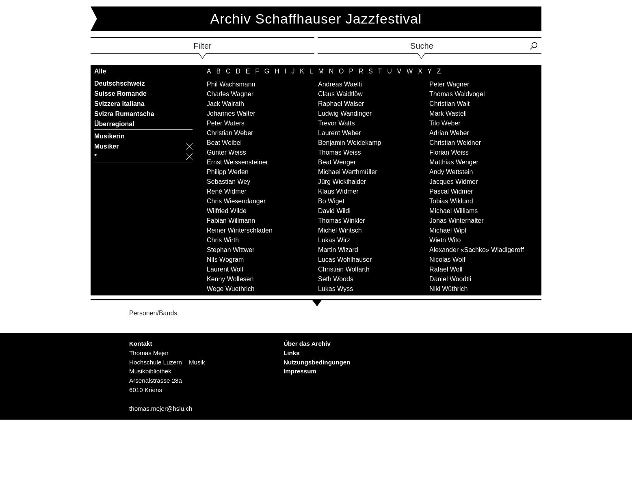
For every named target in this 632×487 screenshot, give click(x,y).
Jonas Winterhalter (456, 220)
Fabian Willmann (231, 220)
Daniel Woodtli (450, 279)
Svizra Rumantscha (124, 113)
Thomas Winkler (341, 220)
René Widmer (227, 191)
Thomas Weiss (339, 152)
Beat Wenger (337, 162)
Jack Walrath (225, 103)
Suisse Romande (120, 93)
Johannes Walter (231, 113)
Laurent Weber (339, 132)
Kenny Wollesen (230, 279)
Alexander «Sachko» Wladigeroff (476, 249)
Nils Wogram (225, 259)
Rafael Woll (446, 269)
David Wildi (334, 210)
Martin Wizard (338, 249)
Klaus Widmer (338, 191)
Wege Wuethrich (231, 288)
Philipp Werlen (228, 171)
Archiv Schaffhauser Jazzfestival (316, 18)
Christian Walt (449, 103)
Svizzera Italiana (119, 103)
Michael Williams (453, 210)
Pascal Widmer (451, 191)
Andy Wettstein (451, 171)
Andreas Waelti (340, 84)
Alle (100, 71)
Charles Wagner (230, 94)
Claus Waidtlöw (340, 94)
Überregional (114, 124)
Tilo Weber (444, 123)
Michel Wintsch (340, 230)
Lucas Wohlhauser (345, 259)
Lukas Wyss (335, 288)
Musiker (106, 146)
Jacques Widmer (453, 181)
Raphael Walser (341, 103)
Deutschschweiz (119, 83)
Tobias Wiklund (451, 201)
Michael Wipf (448, 230)
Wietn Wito (445, 240)
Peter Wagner (449, 84)
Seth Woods (335, 279)
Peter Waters (226, 123)
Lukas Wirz (334, 240)
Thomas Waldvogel (457, 94)
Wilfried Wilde (227, 210)
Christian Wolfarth (344, 269)
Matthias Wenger (453, 162)
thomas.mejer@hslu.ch (161, 408)
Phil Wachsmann (231, 84)
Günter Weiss (226, 152)
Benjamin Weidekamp (349, 142)
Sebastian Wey (228, 181)
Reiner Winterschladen (240, 230)
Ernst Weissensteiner (237, 162)
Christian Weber (230, 132)
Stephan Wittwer (230, 249)
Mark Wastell (448, 113)
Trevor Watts (336, 123)
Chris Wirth (223, 240)
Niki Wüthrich (448, 288)
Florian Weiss (449, 152)
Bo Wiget (331, 201)
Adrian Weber (449, 132)
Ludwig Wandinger (345, 113)
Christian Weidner (455, 142)
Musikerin (109, 136)
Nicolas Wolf (447, 259)
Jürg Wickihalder (342, 181)
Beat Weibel (224, 142)
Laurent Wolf (225, 269)
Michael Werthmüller (347, 171)
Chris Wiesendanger (236, 201)
